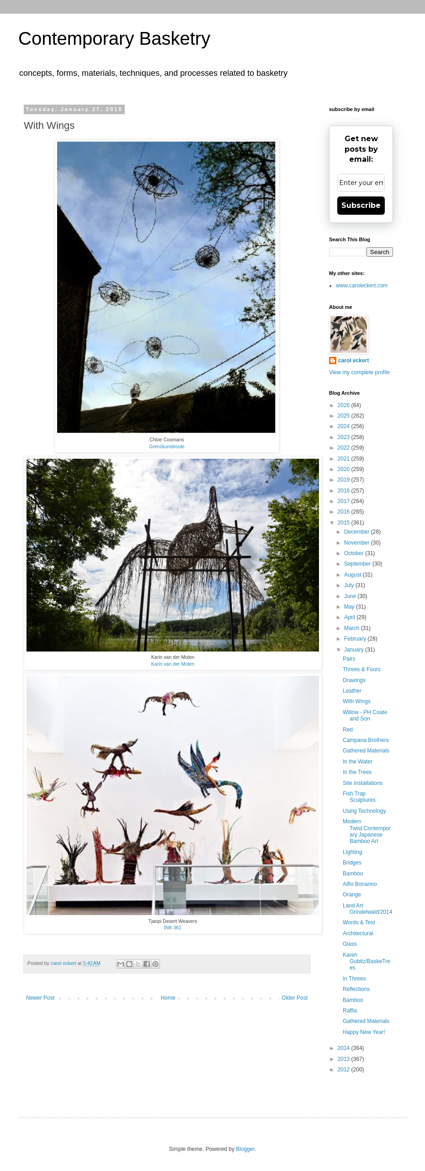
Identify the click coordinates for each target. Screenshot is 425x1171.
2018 (344, 490)
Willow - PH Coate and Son (365, 715)
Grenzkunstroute (167, 446)
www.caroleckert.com (362, 285)
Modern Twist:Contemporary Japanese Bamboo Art (367, 831)
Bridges (352, 862)
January (354, 649)
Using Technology (364, 811)
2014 (344, 1048)
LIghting (352, 852)
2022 (344, 448)
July (350, 585)
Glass (350, 944)
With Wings (357, 701)
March (352, 628)
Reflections (356, 989)
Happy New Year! (364, 1032)
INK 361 (172, 927)
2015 (344, 522)
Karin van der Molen (172, 664)
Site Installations (362, 783)
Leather (352, 691)
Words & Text (359, 922)
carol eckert (353, 360)
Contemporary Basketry (114, 38)
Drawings (354, 680)
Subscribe (361, 205)
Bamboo (353, 873)
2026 (344, 405)
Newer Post (40, 998)
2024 (344, 426)
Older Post (295, 998)
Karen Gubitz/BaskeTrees (366, 961)
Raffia (350, 1010)
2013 (344, 1059)
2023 (344, 437)
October (354, 553)
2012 (344, 1069)
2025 (344, 416)
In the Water (357, 761)
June (350, 596)
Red (348, 729)
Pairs (349, 659)
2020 (344, 469)
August (353, 575)
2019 (344, 480)
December (357, 532)
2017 (344, 501)
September (358, 564)
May (350, 607)
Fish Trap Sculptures (359, 796)
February (355, 639)
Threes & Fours (362, 669)
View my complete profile (359, 372)
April (350, 617)
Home (168, 998)
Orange (352, 894)
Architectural (358, 933)
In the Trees (357, 772)
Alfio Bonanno (360, 884)
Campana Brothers (366, 740)
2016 (344, 512)
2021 (344, 459)
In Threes (354, 978)
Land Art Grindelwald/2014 (367, 908)
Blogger (245, 1149)
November (357, 543)
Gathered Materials (366, 750)
